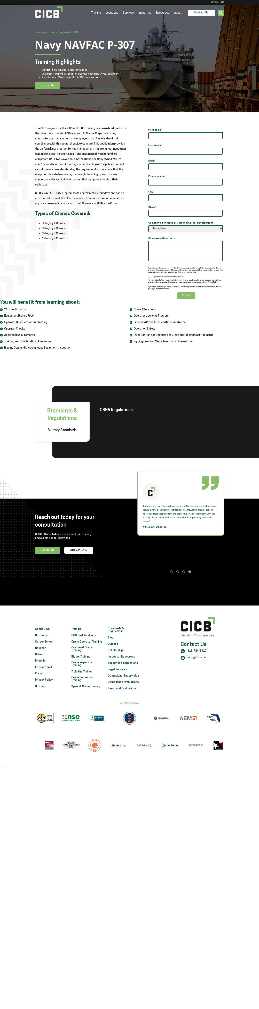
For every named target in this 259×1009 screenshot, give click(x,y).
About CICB (42, 632)
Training (96, 13)
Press (39, 677)
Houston (40, 651)
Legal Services (117, 672)
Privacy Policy (44, 683)
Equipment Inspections (123, 666)
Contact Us (201, 12)
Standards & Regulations (116, 633)
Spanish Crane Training (85, 690)
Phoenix (40, 664)
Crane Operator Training (86, 645)
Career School (44, 645)
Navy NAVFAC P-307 (68, 32)
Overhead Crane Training (81, 652)
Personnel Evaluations (122, 692)
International (43, 670)
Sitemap (40, 689)
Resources (162, 13)
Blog (111, 641)
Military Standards (62, 430)
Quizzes (113, 647)
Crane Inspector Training (81, 667)
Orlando (40, 658)
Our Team (41, 638)
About (178, 13)
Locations (112, 13)
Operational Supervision (123, 679)
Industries (145, 13)
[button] (171, 572)
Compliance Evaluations (123, 685)
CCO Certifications (83, 638)
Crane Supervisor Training (82, 682)
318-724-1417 (217, 3)
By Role (51, 32)
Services (128, 13)
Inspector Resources (121, 660)
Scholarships (116, 653)
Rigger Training (80, 660)
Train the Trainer (81, 675)
